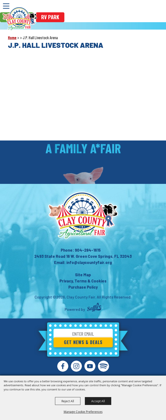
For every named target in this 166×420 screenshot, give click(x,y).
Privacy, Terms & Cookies (83, 281)
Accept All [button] (98, 401)
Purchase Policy (83, 287)
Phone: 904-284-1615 (81, 250)
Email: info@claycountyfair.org (83, 262)
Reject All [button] (67, 401)
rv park (50, 17)
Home (12, 37)
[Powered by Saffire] (94, 307)
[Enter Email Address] (83, 334)
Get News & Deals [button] (83, 342)
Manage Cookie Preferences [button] (83, 412)
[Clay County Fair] (19, 18)
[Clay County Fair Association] (83, 215)
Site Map (83, 274)
